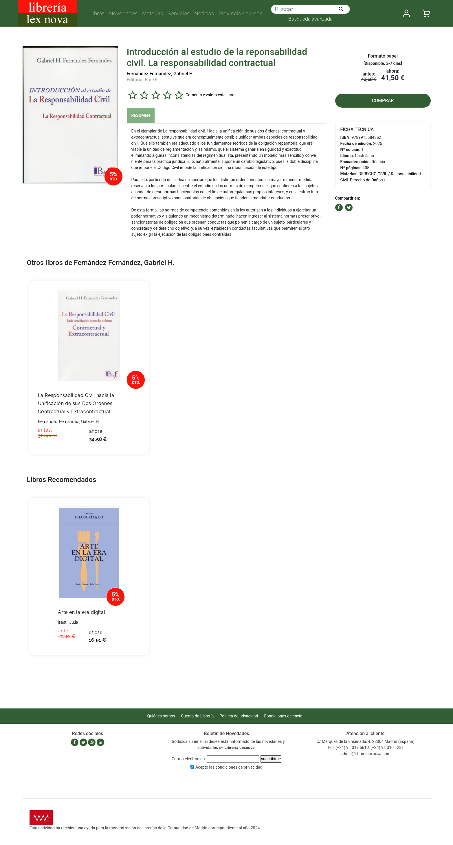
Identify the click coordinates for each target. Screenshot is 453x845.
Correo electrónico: (189, 758)
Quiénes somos (161, 716)
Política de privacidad (238, 716)
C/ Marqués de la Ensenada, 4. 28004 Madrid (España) (365, 741)
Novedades (123, 13)
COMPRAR (383, 100)
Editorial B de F (142, 79)
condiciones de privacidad (238, 767)
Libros (96, 13)
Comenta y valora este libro (210, 95)
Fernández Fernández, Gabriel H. (160, 73)
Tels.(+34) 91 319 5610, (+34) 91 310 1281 (365, 747)
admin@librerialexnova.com (365, 753)
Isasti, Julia (68, 622)
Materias (152, 13)
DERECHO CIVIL (373, 174)
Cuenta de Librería (197, 716)
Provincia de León (241, 13)
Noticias (204, 13)
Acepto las (229, 767)
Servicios (179, 13)
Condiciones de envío (283, 716)
